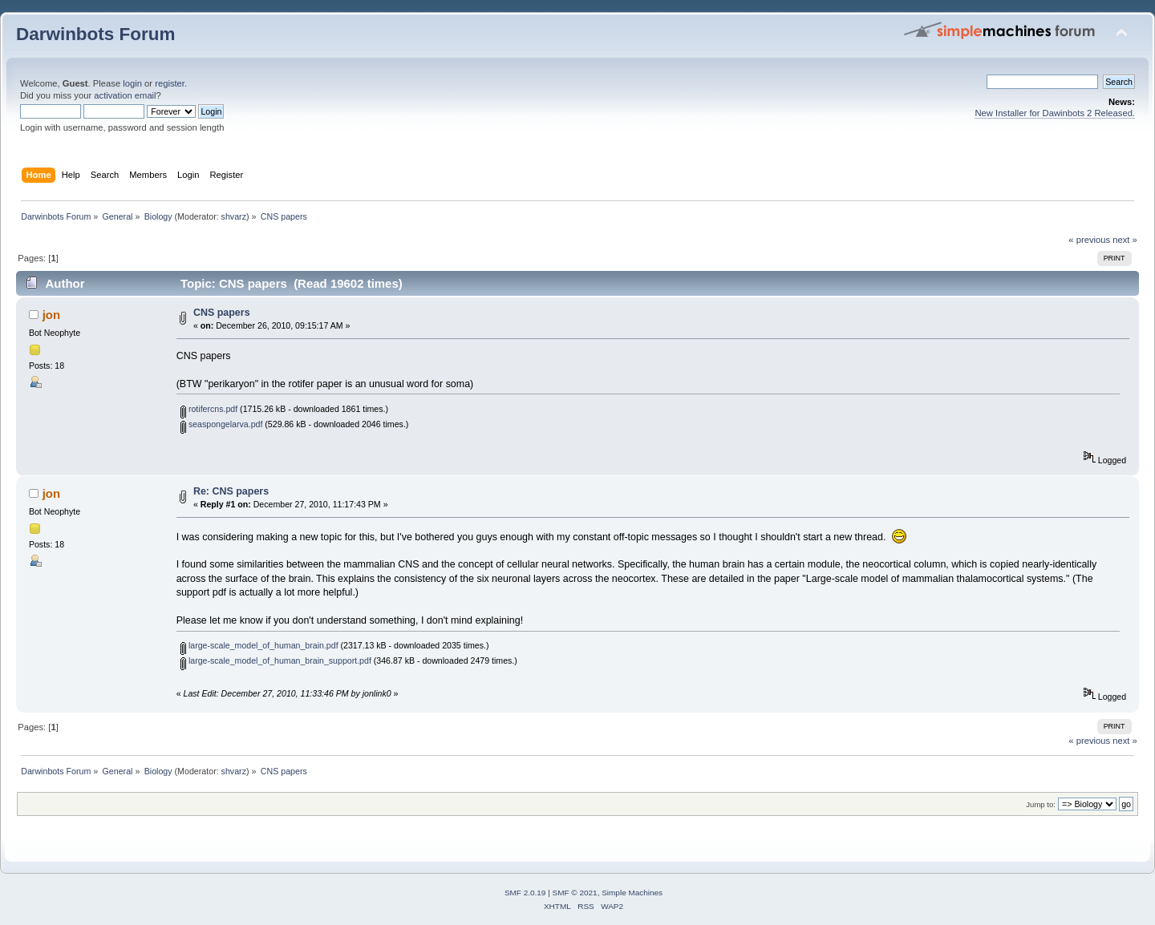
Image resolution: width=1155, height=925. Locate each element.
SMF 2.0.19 (525, 892)
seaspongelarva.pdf (221, 424)
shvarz (233, 216)
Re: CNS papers (231, 491)
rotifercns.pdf (208, 409)
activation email (125, 95)
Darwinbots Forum (95, 34)
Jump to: (1041, 804)
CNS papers (221, 312)
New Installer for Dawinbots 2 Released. (1055, 113)
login (132, 83)
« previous (1089, 239)
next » (1124, 239)
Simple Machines (632, 892)
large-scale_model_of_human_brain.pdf (259, 645)
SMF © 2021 (575, 892)
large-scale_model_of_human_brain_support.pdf (275, 660)
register (169, 83)
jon (51, 314)
